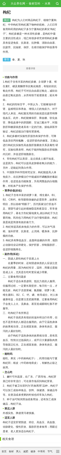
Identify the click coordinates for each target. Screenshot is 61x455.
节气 (49, 451)
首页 (4, 451)
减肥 (25, 451)
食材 (11, 451)
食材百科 (34, 3)
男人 (18, 451)
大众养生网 (18, 3)
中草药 (41, 451)
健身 (33, 451)
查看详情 (30, 68)
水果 (47, 3)
